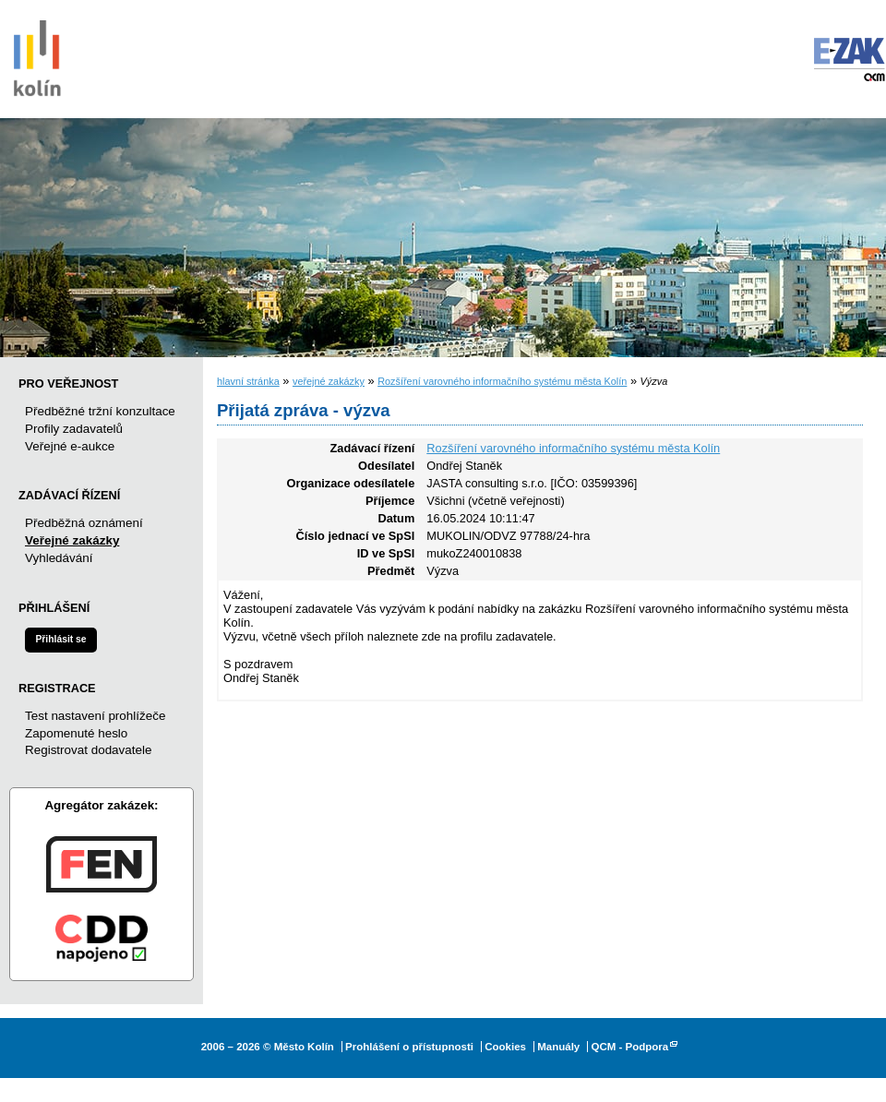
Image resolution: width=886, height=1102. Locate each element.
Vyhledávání (58, 558)
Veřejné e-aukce (69, 446)
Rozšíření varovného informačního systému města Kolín (502, 381)
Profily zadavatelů (74, 429)
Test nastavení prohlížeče (95, 716)
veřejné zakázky (329, 381)
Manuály (558, 1046)
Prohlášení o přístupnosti (409, 1046)
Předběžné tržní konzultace (100, 411)
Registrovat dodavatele (88, 750)
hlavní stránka (248, 381)
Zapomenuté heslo (76, 733)
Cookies (505, 1046)
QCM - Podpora (629, 1046)
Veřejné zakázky (72, 540)
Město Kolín (37, 55)
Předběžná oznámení (84, 523)
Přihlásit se (60, 639)
